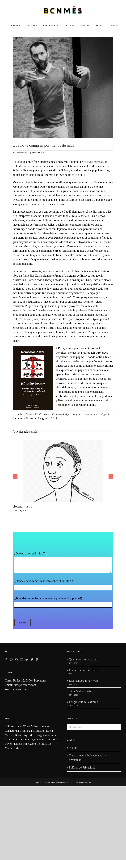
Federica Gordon (22, 153)
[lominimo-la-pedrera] (63, 87)
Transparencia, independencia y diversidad (88, 757)
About (72, 740)
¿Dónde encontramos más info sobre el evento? (43, 581)
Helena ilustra (22, 506)
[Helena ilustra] (63, 441)
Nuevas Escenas (93, 161)
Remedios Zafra (32, 275)
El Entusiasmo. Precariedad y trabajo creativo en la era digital (71, 414)
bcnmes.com (19, 689)
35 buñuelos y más (80, 691)
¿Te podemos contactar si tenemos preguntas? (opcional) (48, 598)
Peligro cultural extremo (83, 702)
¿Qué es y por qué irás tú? (31, 553)
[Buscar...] (94, 727)
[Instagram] (11, 659)
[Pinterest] (37, 659)
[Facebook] (6, 659)
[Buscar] (70, 727)
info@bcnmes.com (24, 684)
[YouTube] (16, 659)
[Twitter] (26, 659)
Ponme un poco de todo (83, 670)
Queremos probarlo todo (83, 659)
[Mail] (21, 659)
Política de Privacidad (82, 767)
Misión (73, 747)
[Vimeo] (31, 659)
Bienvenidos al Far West (83, 680)
